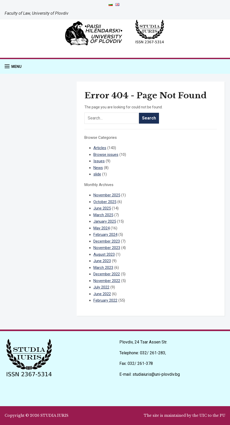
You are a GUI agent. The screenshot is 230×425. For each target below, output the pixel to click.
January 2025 (104, 221)
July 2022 (101, 287)
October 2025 (104, 201)
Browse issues (105, 154)
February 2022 (105, 300)
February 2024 (105, 234)
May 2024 (101, 228)
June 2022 (102, 294)
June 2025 (102, 208)
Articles (99, 148)
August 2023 (104, 254)
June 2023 (102, 261)
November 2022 (106, 280)
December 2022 (106, 274)
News (98, 167)
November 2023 (106, 247)
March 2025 (103, 215)
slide (97, 174)
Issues (99, 161)
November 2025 (106, 195)
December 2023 (106, 241)
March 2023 (103, 267)
